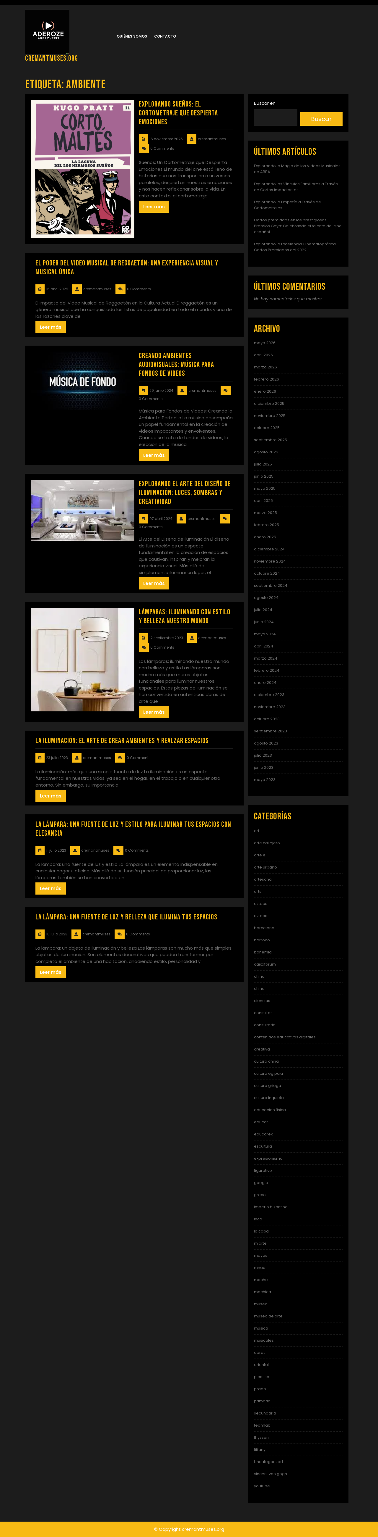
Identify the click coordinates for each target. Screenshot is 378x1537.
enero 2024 (265, 682)
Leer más (154, 207)
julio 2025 (263, 464)
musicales (264, 1340)
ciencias (262, 1000)
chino (259, 988)
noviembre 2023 (270, 707)
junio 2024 (264, 622)
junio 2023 (263, 767)
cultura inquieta (269, 1098)
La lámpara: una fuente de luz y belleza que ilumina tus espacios (126, 917)
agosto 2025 (266, 452)
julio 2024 (263, 610)
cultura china (266, 1061)
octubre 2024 (267, 573)
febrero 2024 (266, 670)
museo (261, 1304)
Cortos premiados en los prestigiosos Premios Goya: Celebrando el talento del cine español (298, 226)
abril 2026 (263, 355)
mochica (262, 1292)
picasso (261, 1377)
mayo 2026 (265, 343)
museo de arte (268, 1316)
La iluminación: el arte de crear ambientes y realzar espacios (122, 740)
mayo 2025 (265, 488)
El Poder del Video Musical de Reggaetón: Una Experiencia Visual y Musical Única (126, 268)
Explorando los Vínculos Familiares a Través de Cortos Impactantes (296, 187)
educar (261, 1122)
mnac (259, 1267)
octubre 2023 (267, 719)
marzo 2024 (265, 658)
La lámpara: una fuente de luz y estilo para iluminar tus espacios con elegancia (133, 829)
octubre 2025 (267, 428)
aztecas (262, 916)
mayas (260, 1255)
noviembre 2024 (270, 561)
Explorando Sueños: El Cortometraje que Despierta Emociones (178, 113)
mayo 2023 (265, 779)
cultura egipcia (268, 1073)
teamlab (262, 1425)
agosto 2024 (266, 597)
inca (258, 1219)
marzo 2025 (265, 512)
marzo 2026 (265, 367)
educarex (263, 1134)
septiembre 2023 (270, 731)
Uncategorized (268, 1461)
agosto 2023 (266, 743)
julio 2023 (263, 755)
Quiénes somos (132, 36)
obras (259, 1352)
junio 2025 (263, 476)
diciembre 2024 (269, 549)
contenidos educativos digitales (285, 1037)
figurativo (263, 1170)
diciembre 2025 (269, 403)
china (259, 976)
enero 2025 (265, 537)
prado (260, 1389)
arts (257, 891)
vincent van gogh (270, 1474)
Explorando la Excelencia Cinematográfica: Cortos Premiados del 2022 (295, 247)
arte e (259, 855)
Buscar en (265, 103)
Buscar (321, 119)
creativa (262, 1049)
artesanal (263, 879)
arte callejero (267, 843)
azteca (261, 903)
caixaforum (265, 964)
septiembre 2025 (270, 440)
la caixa (261, 1231)
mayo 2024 (265, 634)
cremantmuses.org (51, 58)
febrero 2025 (266, 525)
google (261, 1182)
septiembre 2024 (270, 585)
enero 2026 (265, 391)
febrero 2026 (266, 379)
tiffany (259, 1449)
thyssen (261, 1437)
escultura (263, 1146)
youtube (262, 1486)
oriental (261, 1364)
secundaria (265, 1413)
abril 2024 (263, 646)
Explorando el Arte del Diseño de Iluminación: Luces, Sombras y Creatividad (185, 492)
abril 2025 (263, 500)
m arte (260, 1243)
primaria (262, 1401)
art (256, 831)
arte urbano (265, 867)
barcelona (264, 928)
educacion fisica (270, 1110)
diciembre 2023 (269, 694)
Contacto (165, 36)
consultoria (265, 1025)
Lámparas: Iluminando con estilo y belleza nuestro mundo (184, 617)
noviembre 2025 (270, 415)
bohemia (263, 952)
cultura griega (267, 1085)
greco (260, 1195)
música (261, 1328)
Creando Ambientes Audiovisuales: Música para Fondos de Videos (176, 364)
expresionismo (268, 1158)
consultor (263, 1013)
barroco (262, 940)
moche (261, 1280)
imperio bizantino (271, 1207)
